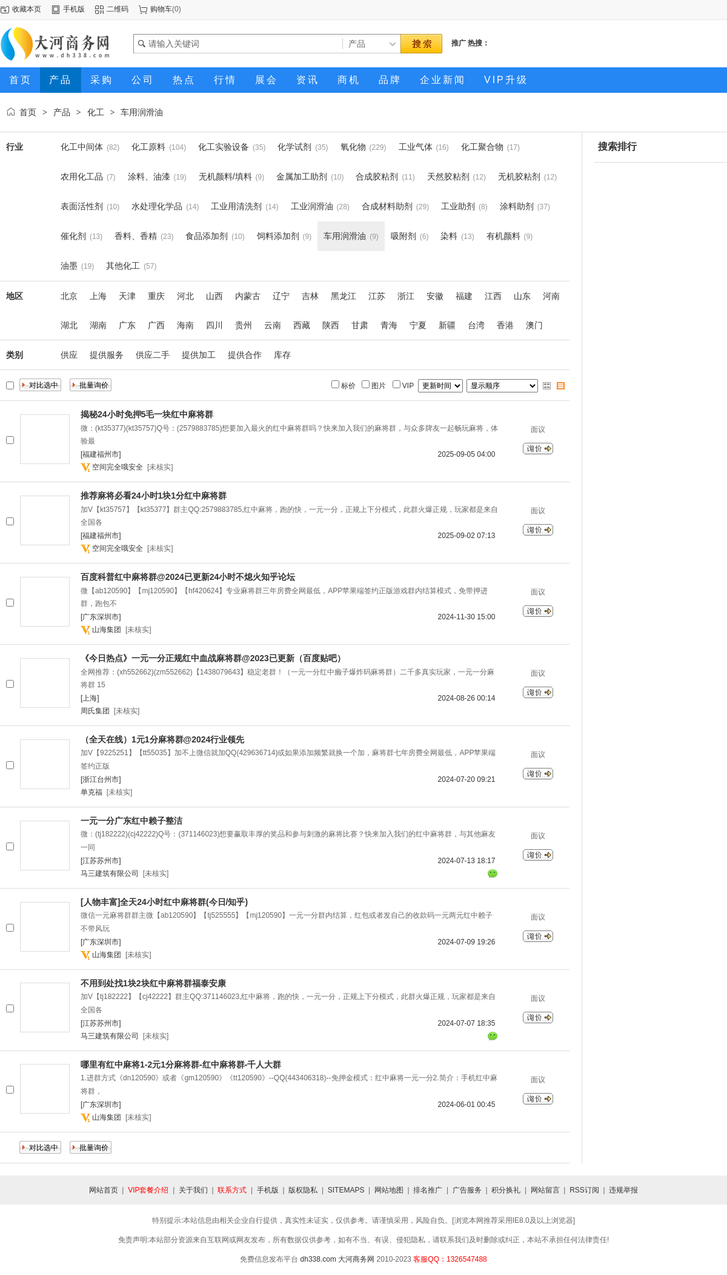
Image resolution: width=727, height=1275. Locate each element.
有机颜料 (503, 236)
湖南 (98, 325)
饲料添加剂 (278, 236)
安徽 (435, 296)
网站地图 (388, 1190)
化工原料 (148, 147)
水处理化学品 (156, 206)
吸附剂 (403, 236)
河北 (185, 296)
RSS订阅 (584, 1190)
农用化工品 (82, 176)
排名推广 (427, 1190)
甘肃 (359, 325)
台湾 (476, 325)
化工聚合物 (482, 147)
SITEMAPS (346, 1190)
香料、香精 (136, 236)
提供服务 (107, 355)
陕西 (330, 325)
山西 (214, 296)
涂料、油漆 (149, 176)
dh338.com (318, 1259)
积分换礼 (505, 1190)
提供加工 (199, 355)
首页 (27, 112)
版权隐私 (302, 1190)
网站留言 (545, 1190)
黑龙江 (343, 296)
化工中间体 (82, 147)
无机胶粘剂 (519, 176)
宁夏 (418, 325)
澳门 (534, 325)
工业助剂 (458, 206)
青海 (388, 325)
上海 (98, 296)
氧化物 (353, 147)
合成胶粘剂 (377, 176)
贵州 (243, 325)
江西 (493, 296)
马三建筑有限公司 (110, 873)
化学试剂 (294, 147)
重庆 (156, 296)
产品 (61, 112)
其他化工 (123, 266)
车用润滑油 (142, 112)
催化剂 (73, 236)
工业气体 (416, 147)
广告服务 (467, 1190)
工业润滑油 (312, 206)
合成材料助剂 (387, 206)
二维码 (117, 9)
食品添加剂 (206, 236)
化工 (95, 112)
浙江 (405, 296)
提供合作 (245, 355)
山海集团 (106, 629)
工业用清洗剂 (236, 206)
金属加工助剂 (301, 176)
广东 (127, 325)
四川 (214, 325)
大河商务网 (356, 1259)
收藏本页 (26, 9)
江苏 (376, 296)
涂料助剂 (517, 206)
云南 (272, 325)
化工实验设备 (223, 147)
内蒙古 (248, 296)
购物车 (161, 9)
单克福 (91, 792)
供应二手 (153, 355)
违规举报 (623, 1190)
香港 (505, 325)
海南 (185, 325)
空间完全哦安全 (117, 467)
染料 (448, 236)
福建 (464, 296)
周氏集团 (95, 711)
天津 (127, 296)
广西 (156, 325)
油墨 (69, 266)
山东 (522, 296)
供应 (69, 355)
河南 (551, 296)
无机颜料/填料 (225, 176)
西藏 (301, 325)
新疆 (447, 325)
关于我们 (193, 1190)
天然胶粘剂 (448, 176)
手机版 (74, 9)
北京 (69, 296)
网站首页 (103, 1190)
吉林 (310, 296)
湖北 (69, 325)
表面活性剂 (82, 206)
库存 (282, 355)
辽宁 (281, 296)
